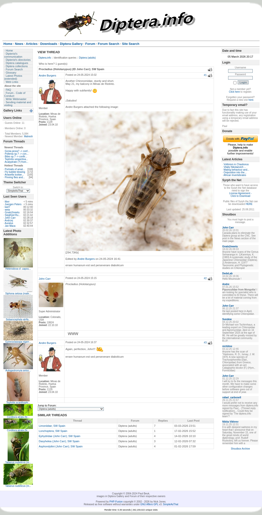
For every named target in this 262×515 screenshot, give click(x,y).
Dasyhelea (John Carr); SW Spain (59, 441)
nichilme (227, 346)
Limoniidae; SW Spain (52, 425)
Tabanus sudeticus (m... (18, 462)
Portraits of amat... (15, 169)
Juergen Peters (13, 204)
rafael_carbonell (231, 397)
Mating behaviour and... (236, 169)
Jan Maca (10, 226)
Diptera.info (45, 57)
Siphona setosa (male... (18, 293)
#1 (205, 75)
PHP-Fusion (116, 501)
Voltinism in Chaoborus (236, 164)
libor (7, 201)
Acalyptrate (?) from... (16, 162)
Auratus (9, 223)
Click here (234, 91)
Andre (225, 284)
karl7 (7, 207)
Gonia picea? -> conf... (17, 151)
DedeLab (227, 273)
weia (7, 209)
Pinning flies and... (15, 177)
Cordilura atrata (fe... (18, 417)
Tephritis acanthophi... (18, 402)
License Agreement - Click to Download (240, 194)
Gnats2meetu (12, 212)
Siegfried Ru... (12, 215)
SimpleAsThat (170, 504)
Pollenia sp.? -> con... (16, 153)
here (251, 100)
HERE (249, 204)
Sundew (227, 319)
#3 (205, 342)
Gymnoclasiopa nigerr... (18, 341)
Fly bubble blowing (15, 172)
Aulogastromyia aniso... (18, 370)
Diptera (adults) (87, 57)
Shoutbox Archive (240, 448)
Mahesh (28, 136)
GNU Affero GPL (149, 504)
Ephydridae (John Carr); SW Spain (59, 436)
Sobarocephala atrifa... (18, 319)
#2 (205, 278)
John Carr (10, 217)
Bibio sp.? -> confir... (16, 156)
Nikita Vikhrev (230, 421)
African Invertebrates (234, 175)
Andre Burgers (47, 75)
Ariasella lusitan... (14, 174)
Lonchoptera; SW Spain (53, 430)
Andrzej (9, 220)
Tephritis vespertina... (16, 159)
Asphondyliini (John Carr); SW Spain (61, 446)
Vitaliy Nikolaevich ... (235, 167)
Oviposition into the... (235, 172)
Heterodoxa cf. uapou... (18, 268)
